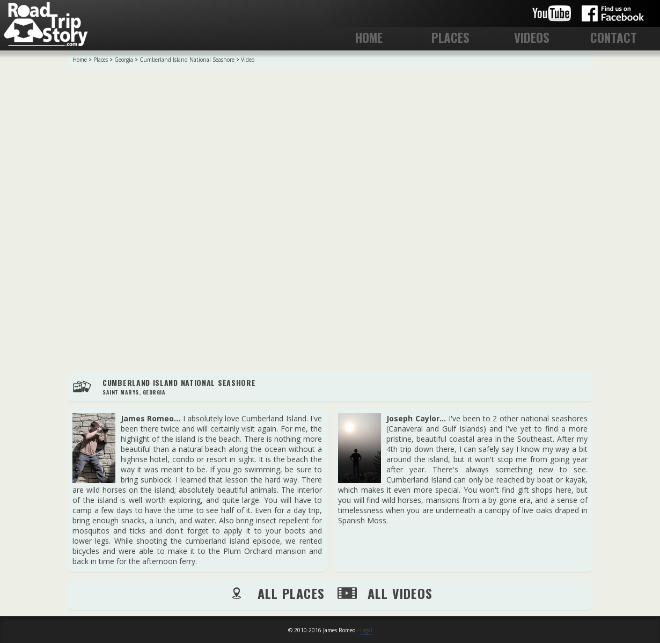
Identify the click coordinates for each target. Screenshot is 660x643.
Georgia (123, 59)
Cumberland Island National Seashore (187, 59)
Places (100, 59)
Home (79, 59)
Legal (366, 630)
